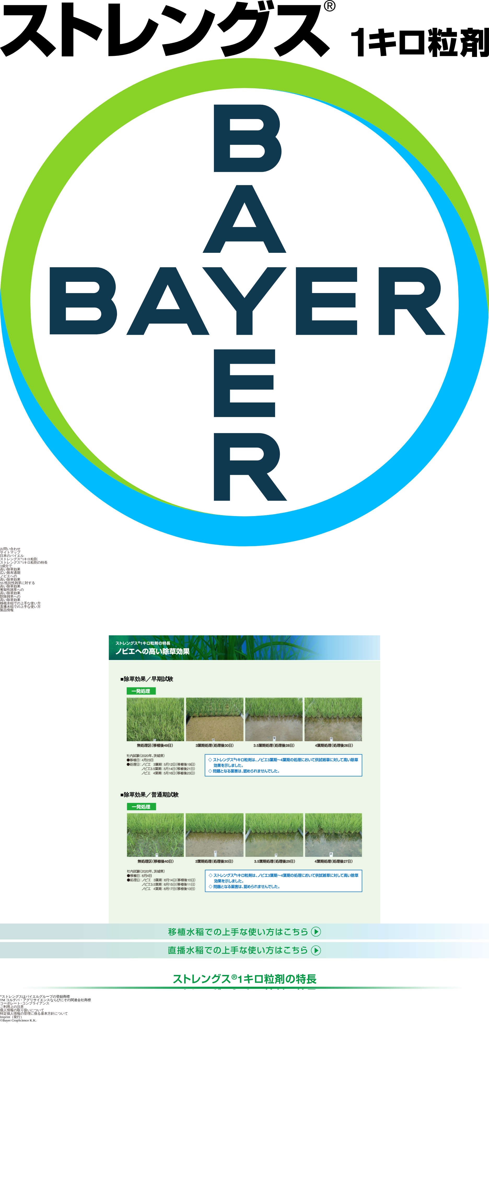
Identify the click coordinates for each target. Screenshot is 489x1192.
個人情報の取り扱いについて (22, 1010)
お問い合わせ (10, 549)
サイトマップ (10, 552)
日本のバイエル (12, 556)
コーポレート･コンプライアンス (24, 1003)
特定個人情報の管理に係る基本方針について (34, 1013)
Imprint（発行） (12, 1017)
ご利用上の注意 (12, 1007)
